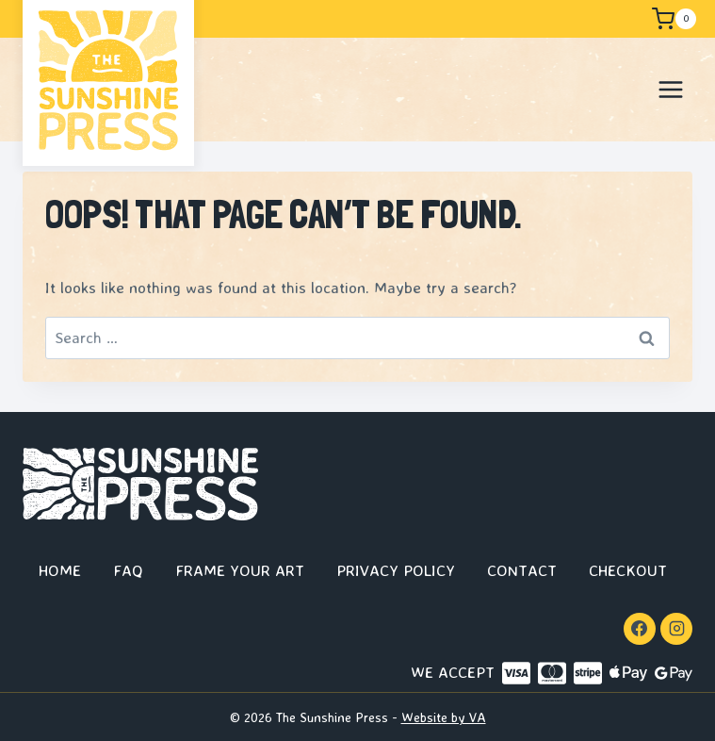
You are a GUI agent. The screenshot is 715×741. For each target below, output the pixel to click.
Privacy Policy (395, 570)
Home (60, 570)
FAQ (128, 570)
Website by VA (443, 717)
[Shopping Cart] (673, 19)
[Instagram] (676, 629)
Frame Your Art (239, 570)
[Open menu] (670, 89)
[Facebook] (640, 629)
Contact (522, 570)
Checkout (628, 570)
